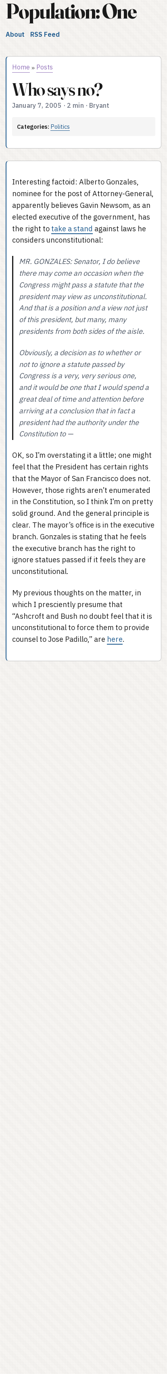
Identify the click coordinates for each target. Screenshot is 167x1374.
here (115, 639)
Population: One (71, 11)
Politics (60, 126)
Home (21, 67)
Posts (44, 67)
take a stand (72, 228)
